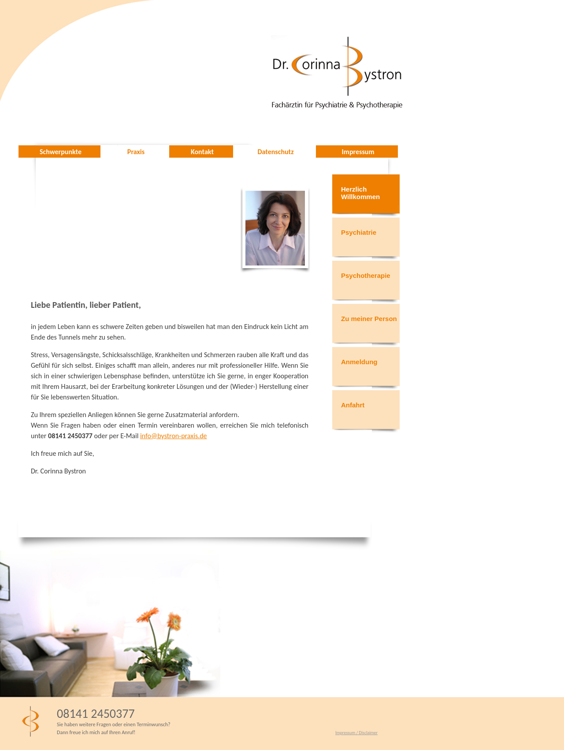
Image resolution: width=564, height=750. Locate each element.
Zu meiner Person (369, 318)
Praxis (136, 152)
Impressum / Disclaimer (356, 732)
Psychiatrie (358, 232)
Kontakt (202, 152)
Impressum (358, 152)
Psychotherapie (365, 275)
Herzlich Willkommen (360, 192)
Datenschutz (276, 152)
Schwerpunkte (61, 152)
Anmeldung (359, 362)
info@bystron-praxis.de (173, 436)
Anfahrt (352, 405)
